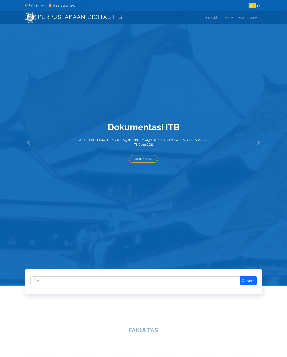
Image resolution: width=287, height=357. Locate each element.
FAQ (241, 17)
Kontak (229, 17)
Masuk (253, 17)
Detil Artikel (143, 160)
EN (258, 5)
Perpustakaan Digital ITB (73, 17)
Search (248, 282)
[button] (29, 143)
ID (251, 5)
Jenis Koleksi (212, 17)
